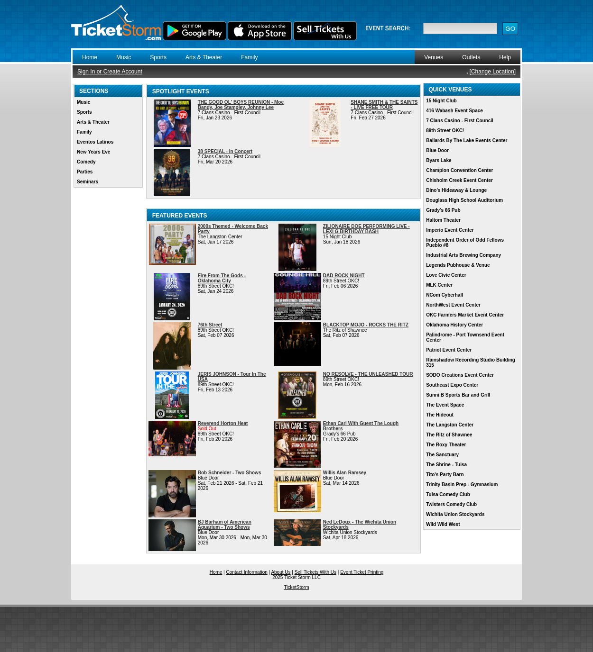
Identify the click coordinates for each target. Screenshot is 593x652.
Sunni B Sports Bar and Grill (458, 395)
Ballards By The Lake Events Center (466, 140)
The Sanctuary (442, 454)
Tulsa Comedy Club (448, 494)
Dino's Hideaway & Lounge (456, 190)
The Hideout (440, 414)
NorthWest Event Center (453, 305)
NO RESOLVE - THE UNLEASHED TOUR (368, 374)
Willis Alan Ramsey (344, 472)
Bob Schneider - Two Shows (229, 472)
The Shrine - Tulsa (446, 464)
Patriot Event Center (449, 350)
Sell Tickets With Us (315, 572)
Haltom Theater (443, 220)
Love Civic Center (446, 275)
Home (89, 57)
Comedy (86, 161)
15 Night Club (441, 100)
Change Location (492, 71)
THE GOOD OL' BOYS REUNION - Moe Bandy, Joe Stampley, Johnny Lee (241, 105)
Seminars (87, 181)
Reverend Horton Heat (223, 423)
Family (249, 57)
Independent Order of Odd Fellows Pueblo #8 (465, 242)
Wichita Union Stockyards (455, 514)
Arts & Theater (203, 57)
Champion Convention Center (459, 170)
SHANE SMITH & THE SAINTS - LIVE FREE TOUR (384, 105)
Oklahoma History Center (454, 324)
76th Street (210, 324)
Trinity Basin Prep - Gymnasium (462, 484)
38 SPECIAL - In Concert (225, 151)
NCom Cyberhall (444, 295)
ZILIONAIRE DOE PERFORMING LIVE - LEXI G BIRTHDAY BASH (366, 229)
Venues (433, 57)
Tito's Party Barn (444, 474)
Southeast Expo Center (452, 385)
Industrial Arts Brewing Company (463, 255)
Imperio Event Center (450, 230)
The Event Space (445, 405)
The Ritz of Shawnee (449, 434)
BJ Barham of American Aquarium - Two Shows (224, 524)
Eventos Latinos (95, 142)
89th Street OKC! (445, 130)
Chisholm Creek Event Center (459, 180)
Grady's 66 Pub (443, 210)
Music (123, 57)
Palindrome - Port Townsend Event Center (465, 337)
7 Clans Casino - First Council (459, 120)
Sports (158, 57)
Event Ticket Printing (361, 572)
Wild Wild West (443, 524)
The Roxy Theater (446, 444)
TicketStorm (296, 587)
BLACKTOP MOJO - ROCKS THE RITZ (365, 324)
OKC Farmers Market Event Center (465, 314)
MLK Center (439, 285)
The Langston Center (449, 424)
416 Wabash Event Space (454, 110)
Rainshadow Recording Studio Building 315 (470, 362)
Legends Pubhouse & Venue (458, 265)
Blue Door (437, 150)
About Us (280, 572)
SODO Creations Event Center (460, 375)
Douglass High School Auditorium (464, 200)
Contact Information (247, 572)
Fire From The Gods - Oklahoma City (222, 278)
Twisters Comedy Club (451, 504)
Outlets (471, 57)
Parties (85, 171)
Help (505, 57)
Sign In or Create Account (109, 71)
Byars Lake (438, 160)
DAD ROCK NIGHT (344, 275)
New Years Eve (93, 151)
